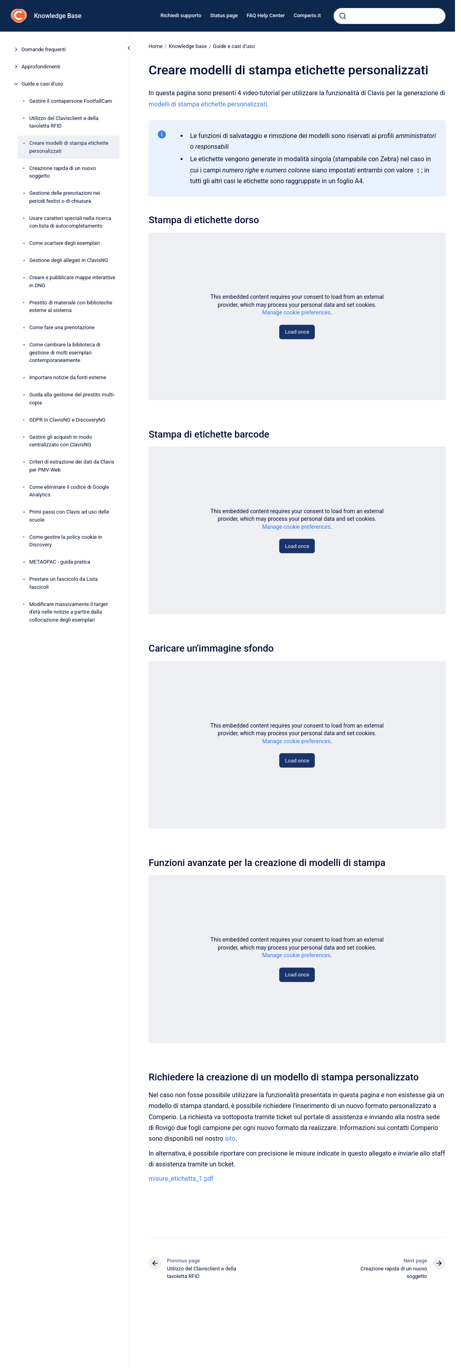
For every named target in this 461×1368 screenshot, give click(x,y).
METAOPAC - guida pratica (59, 562)
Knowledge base (188, 46)
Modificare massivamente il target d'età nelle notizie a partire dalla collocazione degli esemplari (68, 612)
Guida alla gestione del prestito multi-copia (72, 399)
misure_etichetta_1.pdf (181, 1178)
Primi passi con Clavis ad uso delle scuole (69, 516)
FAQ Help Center (265, 15)
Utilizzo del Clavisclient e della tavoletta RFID (63, 122)
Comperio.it (307, 15)
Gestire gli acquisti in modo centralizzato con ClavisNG (60, 441)
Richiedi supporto (181, 15)
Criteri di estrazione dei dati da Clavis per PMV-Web (71, 466)
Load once (297, 332)
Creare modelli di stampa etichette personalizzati (68, 147)
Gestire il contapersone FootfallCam (70, 101)
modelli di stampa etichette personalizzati (208, 104)
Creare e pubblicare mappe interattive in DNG (72, 281)
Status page (224, 15)
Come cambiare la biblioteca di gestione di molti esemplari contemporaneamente (64, 352)
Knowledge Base (57, 16)
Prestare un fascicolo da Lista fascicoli (63, 583)
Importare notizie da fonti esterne (67, 377)
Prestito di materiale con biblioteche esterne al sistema (70, 307)
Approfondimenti (41, 67)
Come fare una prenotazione (62, 327)
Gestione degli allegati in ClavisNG (68, 260)
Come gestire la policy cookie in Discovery (65, 541)
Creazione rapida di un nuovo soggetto (62, 172)
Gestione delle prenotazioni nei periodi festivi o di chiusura (64, 197)
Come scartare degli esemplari (64, 243)
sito (230, 1138)
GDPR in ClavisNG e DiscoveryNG (67, 420)
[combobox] (389, 16)
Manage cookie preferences (296, 312)
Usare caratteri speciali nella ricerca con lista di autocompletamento (70, 222)
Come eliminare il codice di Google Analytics (69, 491)
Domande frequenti (44, 49)
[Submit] (342, 16)
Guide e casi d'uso (43, 84)
